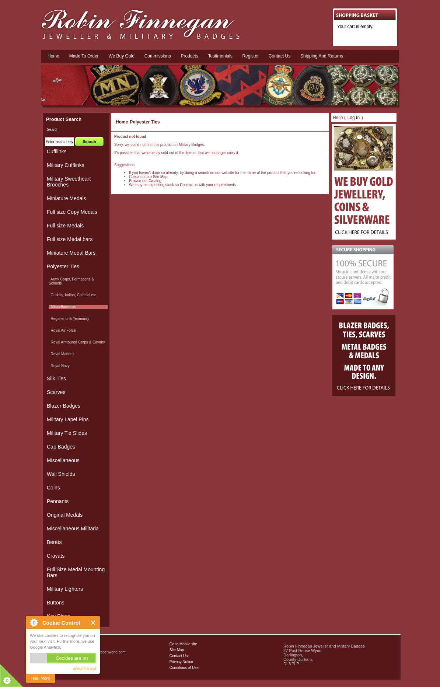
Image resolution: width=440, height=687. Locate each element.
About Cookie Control (33, 622)
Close (93, 622)
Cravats (55, 556)
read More (40, 678)
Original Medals (65, 515)
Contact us (279, 56)
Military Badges (62, 668)
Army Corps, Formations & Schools (71, 281)
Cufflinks (56, 151)
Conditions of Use (184, 668)
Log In (354, 117)
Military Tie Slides (67, 433)
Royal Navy (59, 366)
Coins (53, 488)
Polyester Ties (145, 122)
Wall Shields (61, 474)
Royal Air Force (62, 330)
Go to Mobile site (183, 644)
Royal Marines (61, 354)
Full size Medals (65, 226)
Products (189, 56)
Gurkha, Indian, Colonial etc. (73, 295)
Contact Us (179, 656)
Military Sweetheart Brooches (69, 182)
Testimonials (220, 56)
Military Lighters (65, 589)
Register (250, 56)
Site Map (160, 177)
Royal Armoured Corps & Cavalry (77, 342)
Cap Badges (61, 447)
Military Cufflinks (65, 165)
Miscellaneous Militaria (73, 528)
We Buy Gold (121, 56)
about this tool (84, 669)
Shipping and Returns (321, 56)
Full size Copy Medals (72, 212)
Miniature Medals (66, 198)
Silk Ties (56, 378)
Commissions (157, 56)
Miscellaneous (63, 460)
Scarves (56, 392)
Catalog (155, 181)
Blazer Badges (63, 406)
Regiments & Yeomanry (69, 319)
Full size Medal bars (70, 239)
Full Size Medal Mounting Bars (76, 572)
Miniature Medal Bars (71, 253)
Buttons (55, 603)
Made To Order (84, 56)
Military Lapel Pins (68, 419)
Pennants (58, 501)
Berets (54, 542)
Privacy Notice (181, 662)
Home (53, 56)
